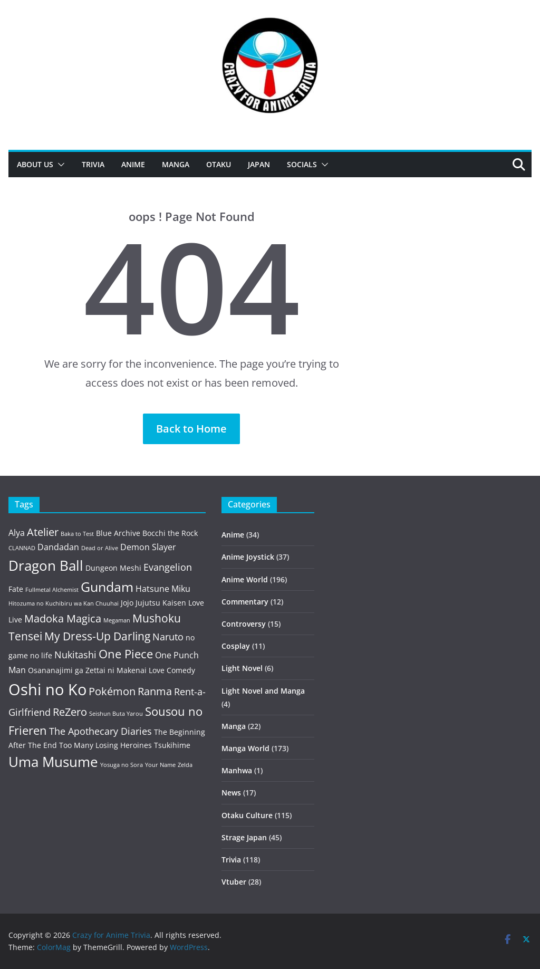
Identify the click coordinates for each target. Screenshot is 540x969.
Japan (259, 164)
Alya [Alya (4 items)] (16, 533)
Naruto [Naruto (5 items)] (168, 636)
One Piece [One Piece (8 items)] (126, 654)
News (231, 793)
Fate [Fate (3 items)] (15, 589)
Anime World (244, 579)
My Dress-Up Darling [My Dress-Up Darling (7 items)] (97, 636)
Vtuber (233, 882)
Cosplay (235, 646)
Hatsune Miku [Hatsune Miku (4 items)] (163, 588)
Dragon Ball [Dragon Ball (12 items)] (45, 565)
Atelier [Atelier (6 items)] (43, 532)
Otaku (218, 164)
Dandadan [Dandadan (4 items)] (58, 547)
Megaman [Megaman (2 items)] (116, 620)
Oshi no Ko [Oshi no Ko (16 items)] (47, 689)
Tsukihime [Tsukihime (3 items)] (172, 745)
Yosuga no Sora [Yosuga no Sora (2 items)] (121, 765)
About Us (35, 164)
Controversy (243, 624)
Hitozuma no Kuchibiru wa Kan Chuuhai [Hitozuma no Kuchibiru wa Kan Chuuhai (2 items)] (63, 603)
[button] (59, 164)
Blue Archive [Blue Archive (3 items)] (118, 533)
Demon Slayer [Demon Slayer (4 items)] (148, 547)
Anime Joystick (247, 557)
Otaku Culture (247, 815)
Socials (302, 164)
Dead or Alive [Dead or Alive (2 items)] (99, 548)
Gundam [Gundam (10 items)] (107, 587)
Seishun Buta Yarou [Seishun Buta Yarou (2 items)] (116, 713)
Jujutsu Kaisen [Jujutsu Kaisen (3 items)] (161, 603)
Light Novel (242, 668)
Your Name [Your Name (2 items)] (160, 765)
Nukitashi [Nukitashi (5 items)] (75, 654)
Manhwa (236, 770)
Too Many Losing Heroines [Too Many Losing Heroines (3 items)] (105, 745)
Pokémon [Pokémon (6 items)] (112, 691)
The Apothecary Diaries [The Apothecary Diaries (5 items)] (100, 731)
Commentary (244, 602)
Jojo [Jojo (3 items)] (127, 603)
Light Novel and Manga (263, 691)
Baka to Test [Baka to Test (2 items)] (77, 534)
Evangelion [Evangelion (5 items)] (167, 567)
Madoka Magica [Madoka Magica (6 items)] (62, 618)
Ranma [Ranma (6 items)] (155, 691)
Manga (175, 164)
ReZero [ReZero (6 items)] (70, 712)
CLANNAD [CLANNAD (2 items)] (21, 548)
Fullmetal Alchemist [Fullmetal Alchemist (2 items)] (52, 589)
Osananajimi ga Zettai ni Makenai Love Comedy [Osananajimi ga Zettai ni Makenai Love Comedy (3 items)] (111, 670)
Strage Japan (244, 837)
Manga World (245, 748)
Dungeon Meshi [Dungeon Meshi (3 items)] (113, 568)
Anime (133, 164)
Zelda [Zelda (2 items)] (185, 765)
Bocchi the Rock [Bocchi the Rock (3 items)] (170, 533)
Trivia (93, 164)
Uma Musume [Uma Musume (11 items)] (53, 762)
